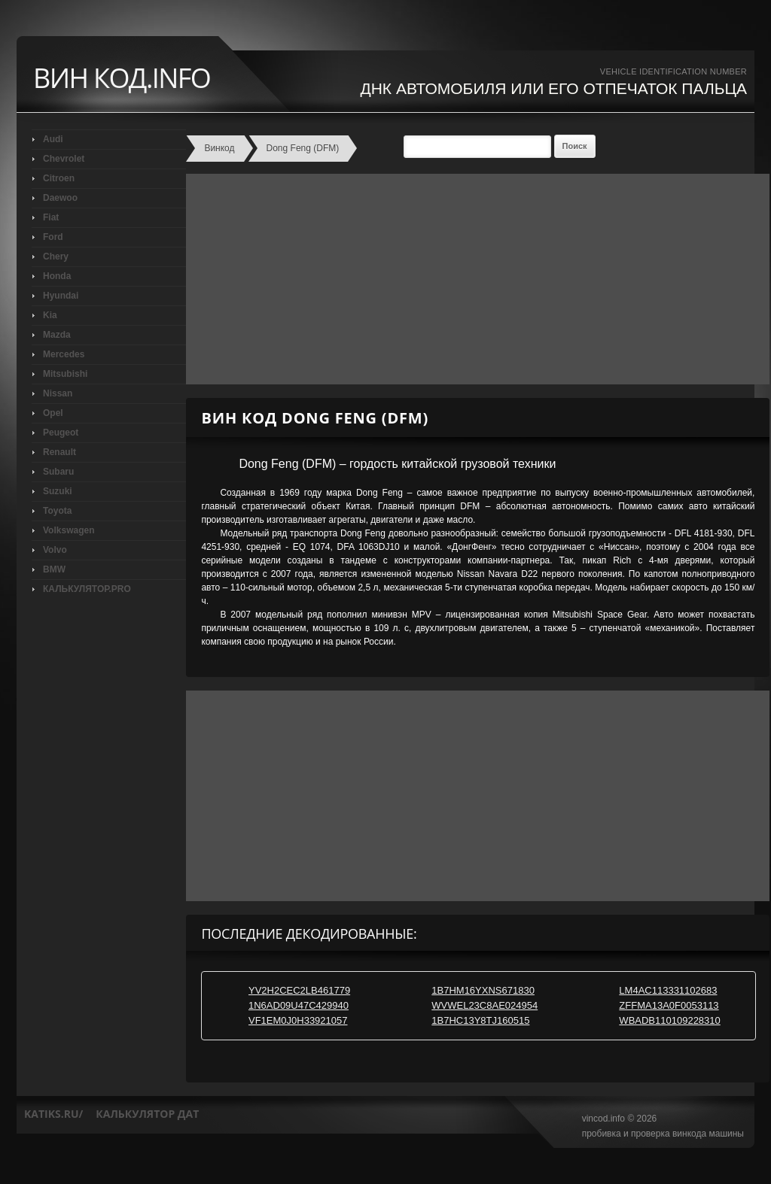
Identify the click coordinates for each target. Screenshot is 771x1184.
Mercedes (63, 354)
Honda (57, 276)
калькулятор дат (147, 1114)
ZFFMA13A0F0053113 (668, 1005)
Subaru (58, 471)
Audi (53, 139)
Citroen (59, 178)
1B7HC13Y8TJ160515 (480, 1020)
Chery (56, 256)
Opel (53, 413)
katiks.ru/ (53, 1114)
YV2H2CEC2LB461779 (299, 990)
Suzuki (57, 491)
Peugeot (60, 432)
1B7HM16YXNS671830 (483, 990)
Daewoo (60, 198)
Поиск (574, 145)
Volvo (55, 550)
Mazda (57, 334)
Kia (50, 315)
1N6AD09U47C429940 (298, 1005)
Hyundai (60, 295)
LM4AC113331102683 (668, 990)
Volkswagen (68, 530)
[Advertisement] (474, 279)
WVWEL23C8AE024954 (484, 1005)
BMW (54, 569)
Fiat (51, 217)
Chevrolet (63, 158)
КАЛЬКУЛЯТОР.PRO (87, 589)
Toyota (57, 510)
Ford (53, 237)
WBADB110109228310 (669, 1020)
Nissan (57, 393)
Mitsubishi (65, 374)
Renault (59, 452)
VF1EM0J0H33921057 (298, 1020)
